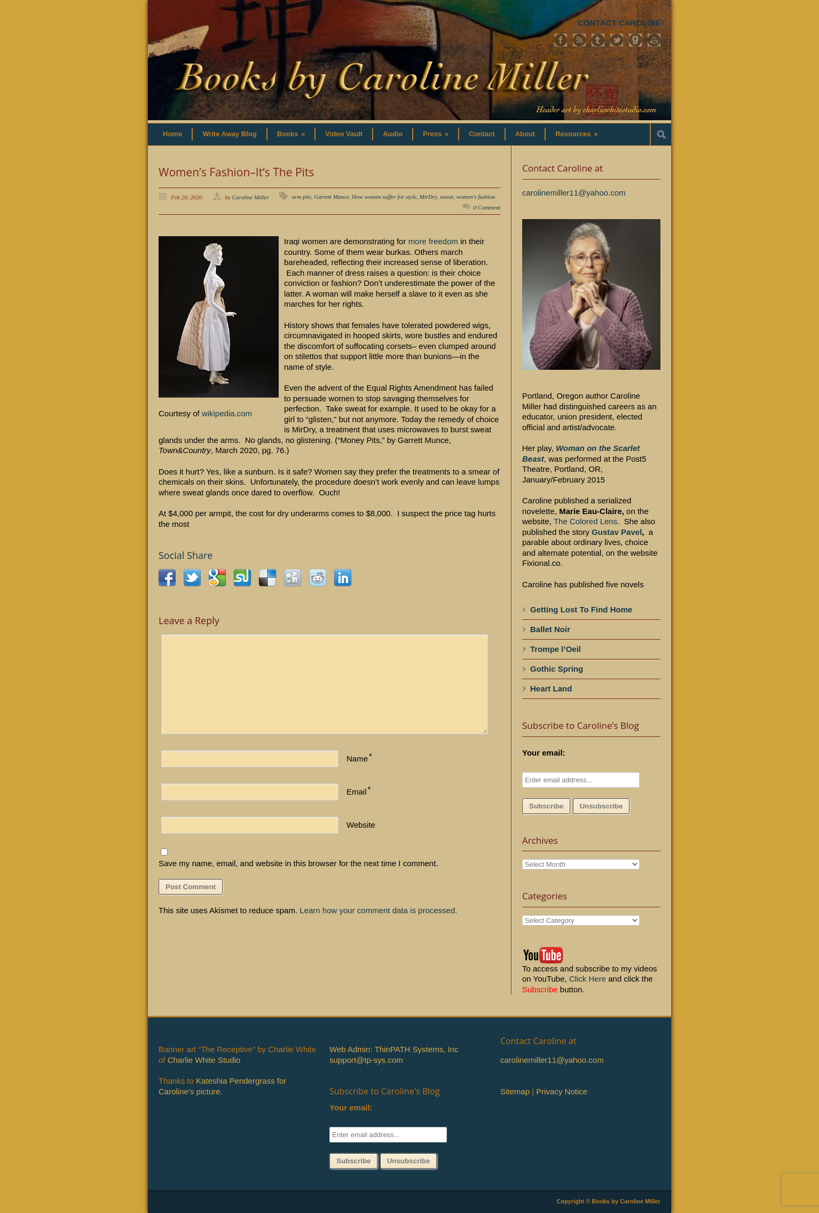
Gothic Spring (556, 668)
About (525, 134)
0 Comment (487, 207)
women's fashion (475, 196)
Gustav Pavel (617, 531)
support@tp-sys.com (366, 1059)
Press (435, 134)
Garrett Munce (331, 196)
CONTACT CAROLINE (619, 22)
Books (291, 134)
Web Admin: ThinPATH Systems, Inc (393, 1049)
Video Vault (344, 134)
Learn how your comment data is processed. (378, 910)
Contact (481, 134)
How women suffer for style (384, 196)
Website (360, 824)
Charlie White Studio (204, 1059)
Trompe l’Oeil (555, 649)
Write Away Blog (229, 134)
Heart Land (551, 688)
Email (356, 791)
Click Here (587, 978)
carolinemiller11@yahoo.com (574, 192)
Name (357, 758)
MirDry (428, 196)
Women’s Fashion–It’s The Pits (236, 172)
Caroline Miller (250, 197)
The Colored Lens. (586, 521)
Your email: (543, 752)
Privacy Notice (561, 1091)
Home (172, 134)
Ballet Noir (550, 629)
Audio (393, 134)
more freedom (433, 241)
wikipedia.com (227, 413)
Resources (576, 134)
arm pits (301, 196)
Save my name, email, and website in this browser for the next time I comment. (298, 863)
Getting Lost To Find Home (581, 609)
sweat (446, 196)
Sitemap (515, 1091)
